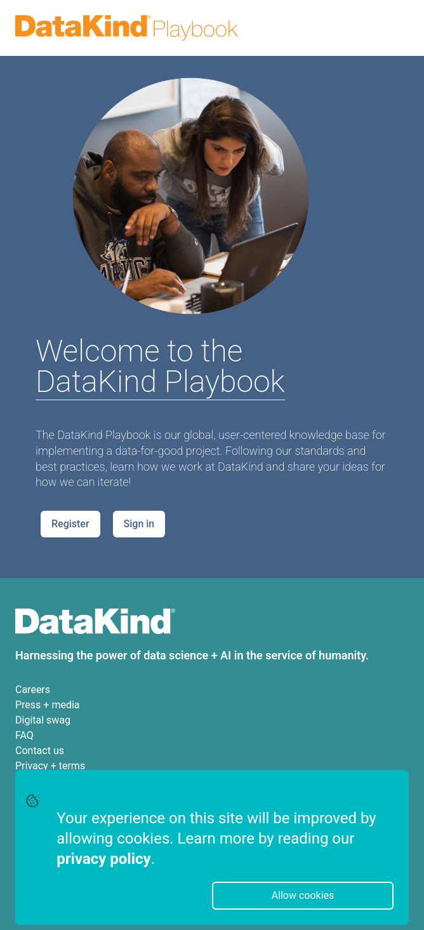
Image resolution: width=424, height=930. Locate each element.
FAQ (24, 735)
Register (70, 524)
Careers (32, 690)
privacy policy (103, 859)
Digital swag (42, 720)
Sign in (139, 524)
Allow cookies (303, 895)
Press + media (47, 705)
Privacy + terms (50, 766)
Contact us (39, 751)
